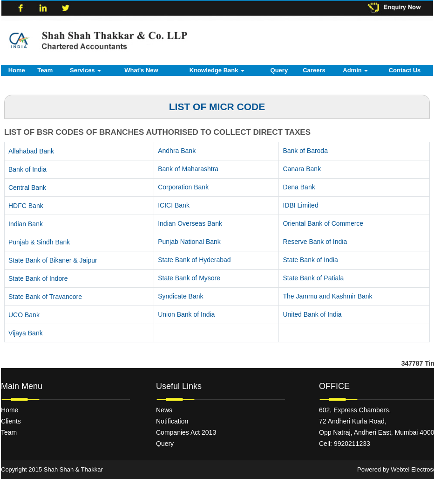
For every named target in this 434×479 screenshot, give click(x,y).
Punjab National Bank (189, 241)
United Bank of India (312, 314)
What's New (141, 70)
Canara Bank (302, 169)
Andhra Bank (177, 150)
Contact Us (405, 70)
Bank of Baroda (305, 150)
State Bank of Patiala (313, 278)
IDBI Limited (300, 205)
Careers (314, 70)
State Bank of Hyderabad (194, 260)
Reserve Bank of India (315, 241)
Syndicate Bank (180, 296)
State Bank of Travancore (45, 296)
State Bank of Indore (38, 278)
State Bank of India (310, 260)
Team (45, 70)
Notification (172, 421)
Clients (11, 421)
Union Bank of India (186, 314)
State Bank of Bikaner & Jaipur (52, 260)
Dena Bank (299, 187)
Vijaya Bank (25, 333)
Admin (355, 70)
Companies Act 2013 (186, 432)
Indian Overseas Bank (190, 223)
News (164, 410)
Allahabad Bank (31, 151)
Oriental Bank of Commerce (323, 223)
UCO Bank (24, 315)
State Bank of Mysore (189, 278)
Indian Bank (25, 224)
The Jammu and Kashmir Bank (327, 296)
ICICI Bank (174, 205)
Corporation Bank (183, 187)
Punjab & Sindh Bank (39, 242)
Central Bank (27, 187)
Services (85, 70)
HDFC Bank (25, 205)
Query (279, 70)
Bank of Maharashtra (188, 169)
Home (16, 70)
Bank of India (27, 169)
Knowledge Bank (217, 70)
